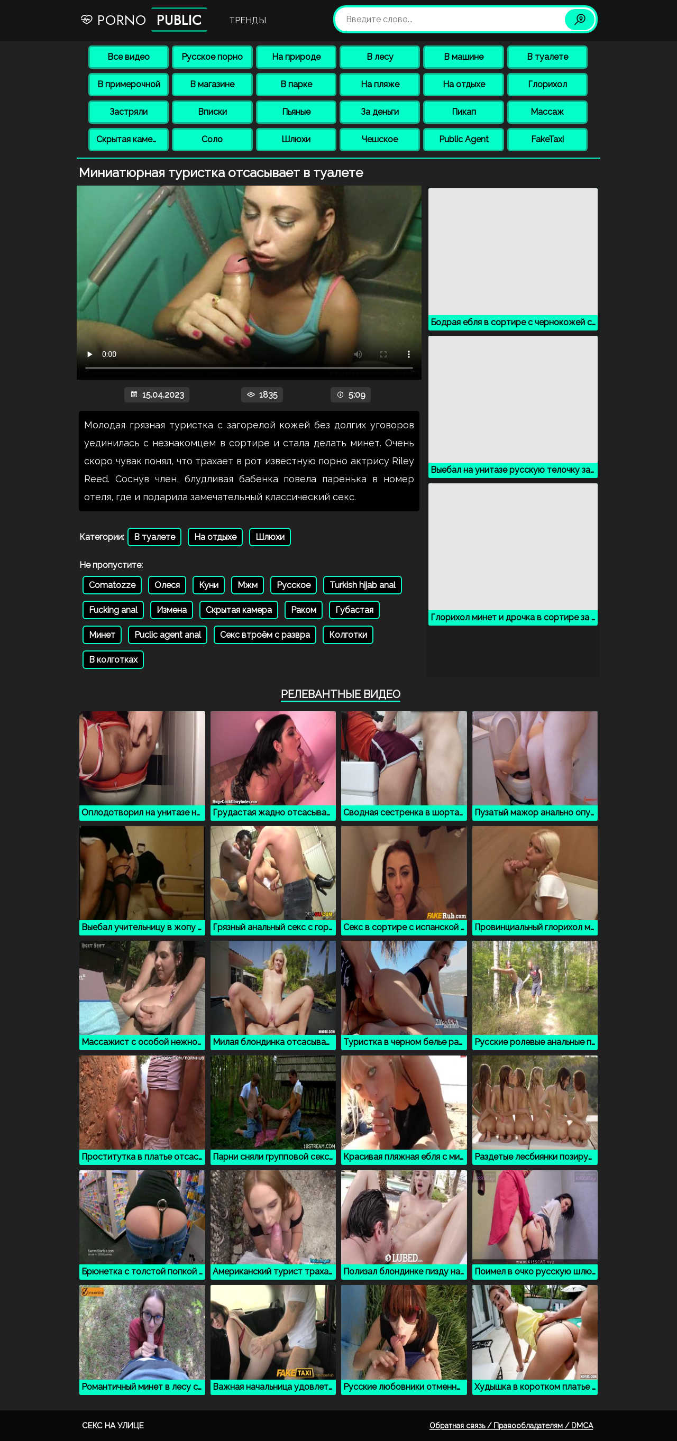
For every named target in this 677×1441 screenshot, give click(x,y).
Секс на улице (113, 1425)
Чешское (380, 139)
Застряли (128, 112)
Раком (303, 610)
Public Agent (464, 139)
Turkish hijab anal (363, 585)
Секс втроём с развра (265, 635)
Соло (212, 139)
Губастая (354, 610)
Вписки (212, 112)
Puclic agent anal (167, 635)
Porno (143, 19)
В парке (296, 84)
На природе (296, 57)
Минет (102, 635)
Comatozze (112, 585)
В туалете (547, 57)
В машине (463, 57)
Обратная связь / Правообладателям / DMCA (511, 1425)
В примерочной (128, 84)
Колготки (348, 635)
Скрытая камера (129, 139)
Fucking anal (113, 610)
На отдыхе (464, 84)
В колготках (113, 660)
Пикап (464, 112)
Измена (172, 610)
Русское (293, 585)
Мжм (247, 585)
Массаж (547, 112)
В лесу (380, 57)
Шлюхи (295, 139)
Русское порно (212, 57)
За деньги (380, 112)
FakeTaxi (547, 139)
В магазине (212, 84)
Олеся (167, 585)
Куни (208, 585)
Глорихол (547, 84)
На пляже (380, 84)
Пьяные (296, 112)
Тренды (247, 20)
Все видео (128, 57)
